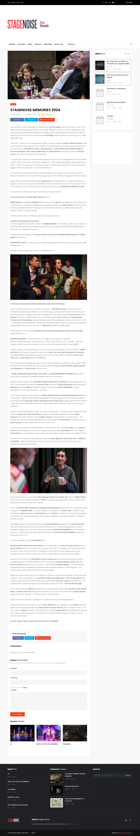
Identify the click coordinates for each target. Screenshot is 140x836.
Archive (38, 44)
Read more (70, 824)
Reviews (12, 44)
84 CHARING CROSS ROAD (18, 805)
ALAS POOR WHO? (72, 786)
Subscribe (129, 2)
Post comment (17, 714)
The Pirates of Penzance (116, 89)
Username (48, 671)
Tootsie (110, 116)
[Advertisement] (92, 24)
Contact (71, 44)
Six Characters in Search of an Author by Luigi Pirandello (118, 62)
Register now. (61, 663)
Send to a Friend (46, 120)
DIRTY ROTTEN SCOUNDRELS (47, 744)
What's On (59, 44)
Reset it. (25, 687)
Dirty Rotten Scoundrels (116, 102)
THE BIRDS (66, 744)
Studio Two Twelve (125, 833)
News (30, 44)
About (33, 833)
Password (48, 681)
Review (13, 104)
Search (128, 775)
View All (127, 53)
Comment (48, 699)
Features (21, 44)
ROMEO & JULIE (13, 797)
